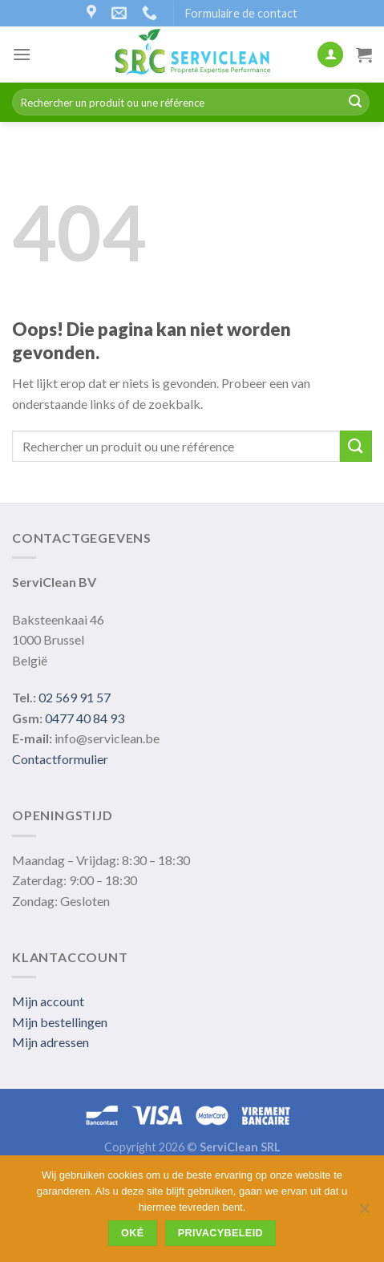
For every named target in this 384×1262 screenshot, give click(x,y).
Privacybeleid (220, 1233)
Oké (132, 1233)
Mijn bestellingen (59, 1021)
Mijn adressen (50, 1042)
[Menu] (21, 54)
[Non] (364, 1213)
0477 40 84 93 (84, 718)
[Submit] (355, 102)
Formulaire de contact (241, 13)
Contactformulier (60, 759)
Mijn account (48, 1001)
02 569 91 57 (74, 697)
